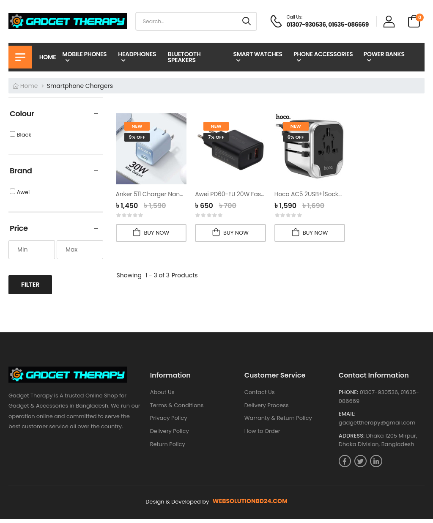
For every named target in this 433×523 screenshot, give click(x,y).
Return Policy (167, 448)
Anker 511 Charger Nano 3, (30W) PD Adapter (180, 194)
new (137, 126)
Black (23, 139)
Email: (347, 418)
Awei (23, 196)
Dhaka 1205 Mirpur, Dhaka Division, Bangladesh (378, 443)
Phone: (348, 396)
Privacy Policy (168, 422)
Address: (351, 439)
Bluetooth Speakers (184, 57)
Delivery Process (266, 409)
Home (47, 57)
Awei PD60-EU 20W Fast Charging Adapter (256, 194)
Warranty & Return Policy (278, 422)
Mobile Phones (84, 54)
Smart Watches (257, 54)
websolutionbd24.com (250, 505)
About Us (162, 396)
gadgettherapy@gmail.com (377, 427)
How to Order (262, 435)
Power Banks (384, 54)
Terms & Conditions (177, 409)
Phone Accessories (323, 54)
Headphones (137, 54)
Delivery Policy (169, 435)
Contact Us (259, 396)
